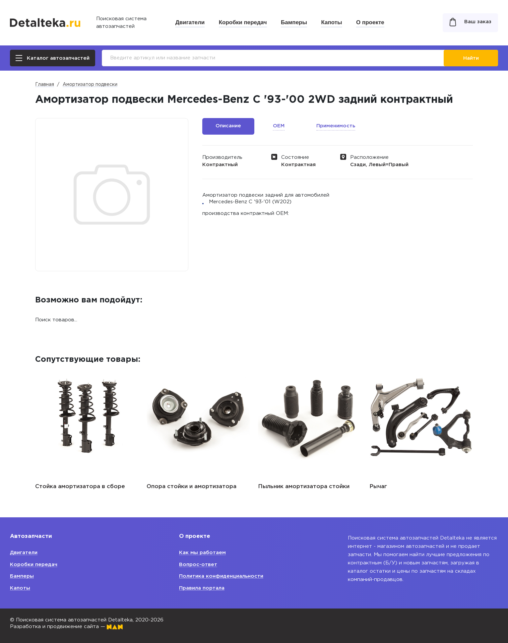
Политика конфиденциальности (221, 576)
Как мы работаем (202, 552)
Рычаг (378, 486)
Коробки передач (243, 22)
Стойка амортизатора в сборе (80, 486)
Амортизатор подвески (90, 85)
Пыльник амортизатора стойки (303, 486)
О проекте (370, 22)
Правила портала (201, 588)
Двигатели (190, 22)
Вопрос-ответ (198, 564)
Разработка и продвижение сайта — (66, 626)
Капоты (331, 22)
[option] (87, 428)
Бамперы (294, 22)
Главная (44, 85)
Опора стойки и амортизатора (191, 486)
